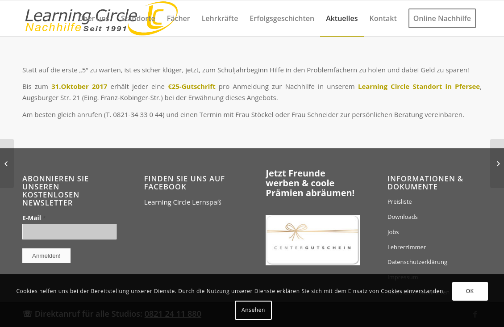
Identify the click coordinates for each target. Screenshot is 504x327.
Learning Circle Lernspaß (182, 201)
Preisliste (399, 201)
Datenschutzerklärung (417, 262)
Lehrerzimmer (406, 247)
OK (470, 291)
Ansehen (253, 310)
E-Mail (34, 218)
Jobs (393, 232)
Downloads (402, 217)
